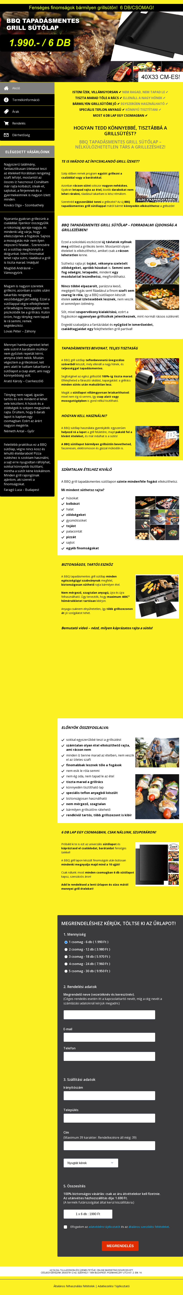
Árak (15, 111)
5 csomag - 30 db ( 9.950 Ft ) (87, 971)
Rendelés (19, 123)
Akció (16, 88)
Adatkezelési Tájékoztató (114, 1286)
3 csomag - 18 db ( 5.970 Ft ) (87, 957)
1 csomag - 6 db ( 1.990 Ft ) (86, 942)
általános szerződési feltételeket (148, 1227)
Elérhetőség (21, 135)
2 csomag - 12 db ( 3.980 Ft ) (87, 949)
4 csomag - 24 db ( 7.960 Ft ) (87, 964)
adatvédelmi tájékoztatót (104, 1227)
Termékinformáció (26, 100)
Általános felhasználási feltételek (74, 1286)
